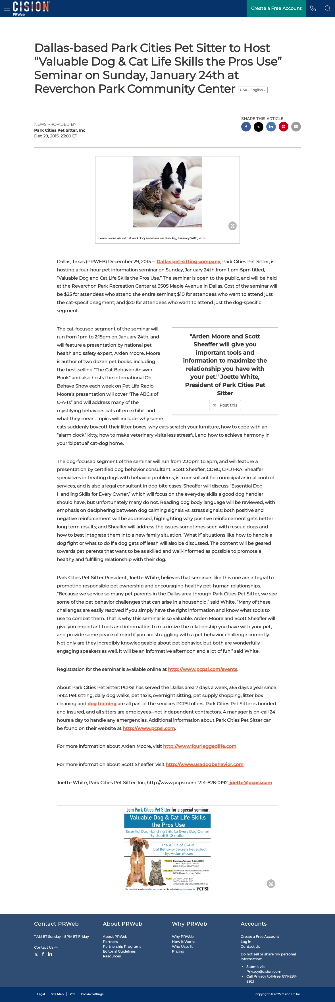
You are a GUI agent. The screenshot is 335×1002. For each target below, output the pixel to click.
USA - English (253, 90)
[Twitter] (36, 954)
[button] (328, 8)
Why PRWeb (182, 936)
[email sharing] (296, 127)
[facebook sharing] (246, 127)
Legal (41, 994)
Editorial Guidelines (119, 951)
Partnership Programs (122, 946)
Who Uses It (182, 946)
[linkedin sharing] (271, 127)
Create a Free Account (260, 936)
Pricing (178, 951)
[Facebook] (42, 954)
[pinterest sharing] (283, 127)
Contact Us (46, 947)
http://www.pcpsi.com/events (202, 669)
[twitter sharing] (258, 127)
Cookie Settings (92, 994)
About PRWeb (115, 936)
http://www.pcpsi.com (149, 728)
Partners (110, 942)
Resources (112, 956)
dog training (102, 703)
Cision (286, 994)
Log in (246, 942)
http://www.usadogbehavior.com (205, 764)
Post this (225, 405)
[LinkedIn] (50, 954)
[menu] (7, 8)
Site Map (57, 994)
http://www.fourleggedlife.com (199, 746)
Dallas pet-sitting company (188, 261)
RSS (72, 994)
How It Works (183, 942)
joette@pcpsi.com (251, 782)
